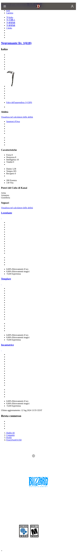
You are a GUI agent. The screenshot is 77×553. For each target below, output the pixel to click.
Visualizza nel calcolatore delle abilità (17, 117)
